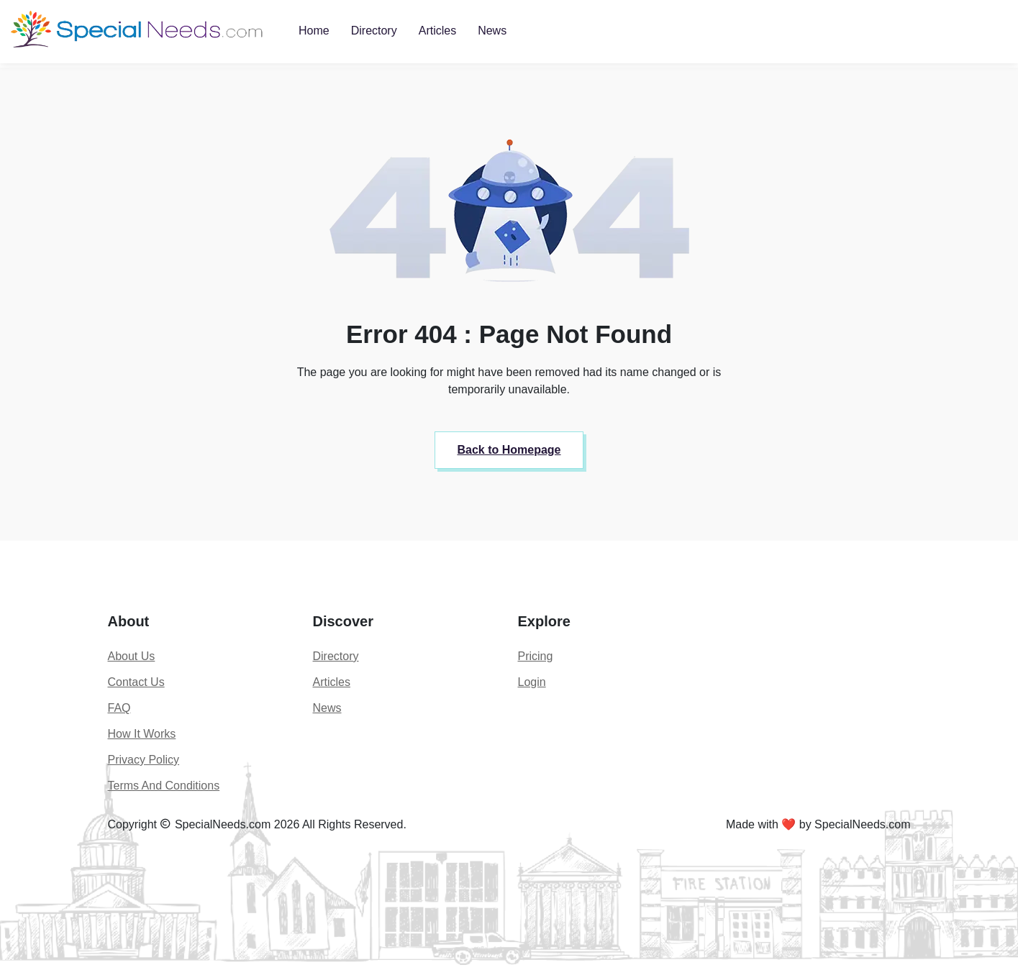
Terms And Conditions (164, 785)
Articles (437, 30)
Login (532, 682)
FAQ (119, 708)
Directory (374, 30)
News (492, 30)
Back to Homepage (508, 450)
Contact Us (136, 682)
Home (314, 30)
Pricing (535, 656)
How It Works (142, 734)
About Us (131, 656)
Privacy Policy (144, 760)
